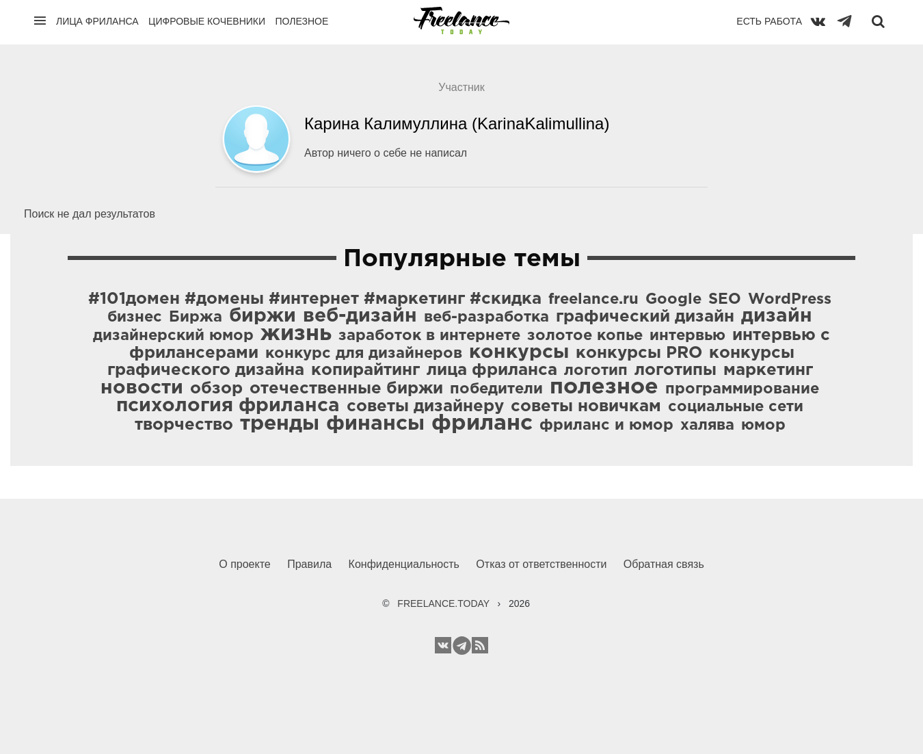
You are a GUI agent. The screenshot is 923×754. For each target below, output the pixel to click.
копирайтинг (365, 370)
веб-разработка (486, 317)
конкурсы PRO (639, 353)
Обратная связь (664, 564)
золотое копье (585, 336)
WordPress (789, 300)
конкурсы (519, 352)
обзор (216, 388)
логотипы (675, 370)
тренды (279, 424)
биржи (262, 316)
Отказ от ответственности (541, 564)
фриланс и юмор (606, 425)
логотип (596, 371)
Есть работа (769, 21)
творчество (184, 424)
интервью (687, 336)
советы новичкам (586, 406)
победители (496, 389)
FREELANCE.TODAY (443, 603)
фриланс (482, 423)
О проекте (244, 564)
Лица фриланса (97, 21)
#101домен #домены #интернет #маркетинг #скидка (314, 299)
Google (673, 300)
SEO (724, 300)
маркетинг (768, 370)
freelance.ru (593, 300)
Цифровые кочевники (206, 21)
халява (707, 425)
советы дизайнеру (425, 406)
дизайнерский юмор (173, 336)
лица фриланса (492, 370)
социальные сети (735, 407)
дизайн (776, 316)
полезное (604, 387)
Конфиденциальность (404, 564)
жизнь (296, 333)
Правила (309, 564)
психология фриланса (228, 406)
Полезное (301, 21)
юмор (763, 425)
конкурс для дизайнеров (363, 354)
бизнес (134, 317)
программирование (742, 389)
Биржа (195, 317)
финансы (375, 424)
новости (142, 388)
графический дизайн (645, 316)
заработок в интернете (429, 336)
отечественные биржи (346, 388)
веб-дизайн (360, 316)
